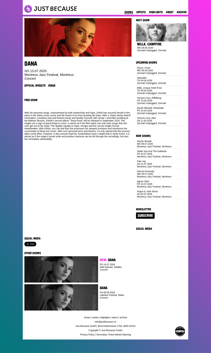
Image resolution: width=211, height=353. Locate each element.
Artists (141, 12)
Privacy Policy (87, 334)
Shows (128, 12)
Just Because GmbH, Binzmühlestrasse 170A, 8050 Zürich (105, 326)
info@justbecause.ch (105, 321)
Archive (182, 12)
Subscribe (145, 215)
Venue (51, 85)
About (169, 12)
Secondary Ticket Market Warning (113, 334)
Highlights (156, 12)
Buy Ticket (105, 280)
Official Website (34, 85)
